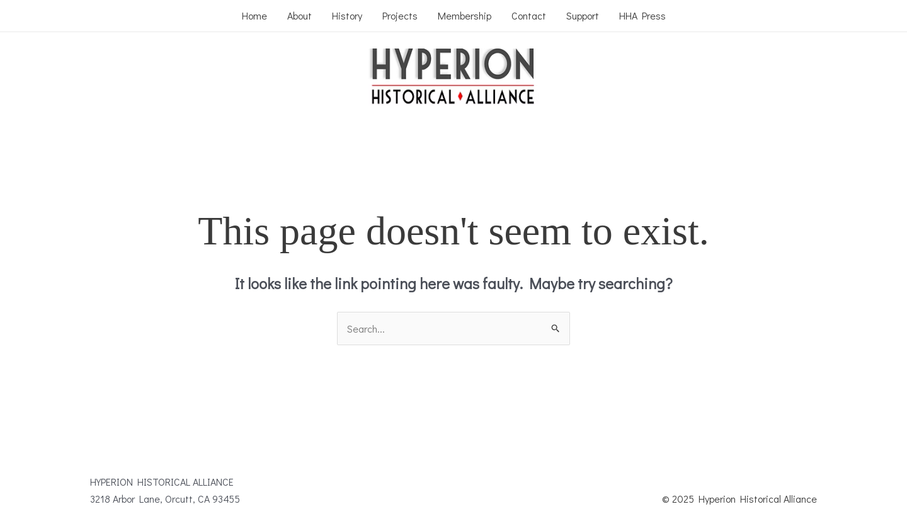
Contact (528, 15)
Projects (400, 15)
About (299, 15)
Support (582, 15)
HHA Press (642, 15)
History (347, 15)
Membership (464, 15)
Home (254, 15)
